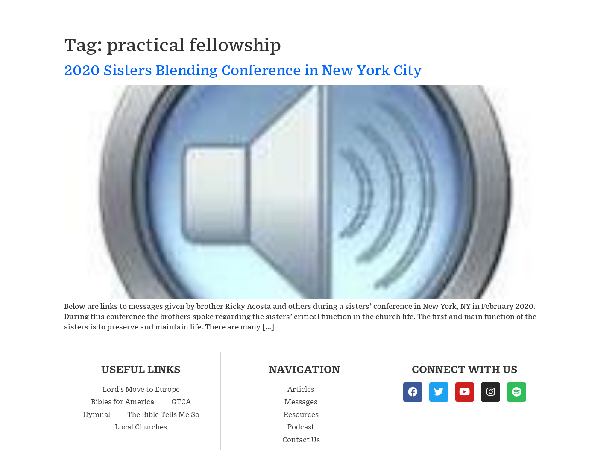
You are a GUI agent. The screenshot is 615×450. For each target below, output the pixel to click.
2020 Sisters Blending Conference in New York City (243, 69)
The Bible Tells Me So (163, 414)
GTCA (181, 401)
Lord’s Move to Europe (141, 389)
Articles (403, 16)
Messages (340, 16)
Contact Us (577, 16)
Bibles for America (122, 401)
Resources (464, 16)
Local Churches (141, 426)
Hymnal (96, 414)
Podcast (520, 16)
